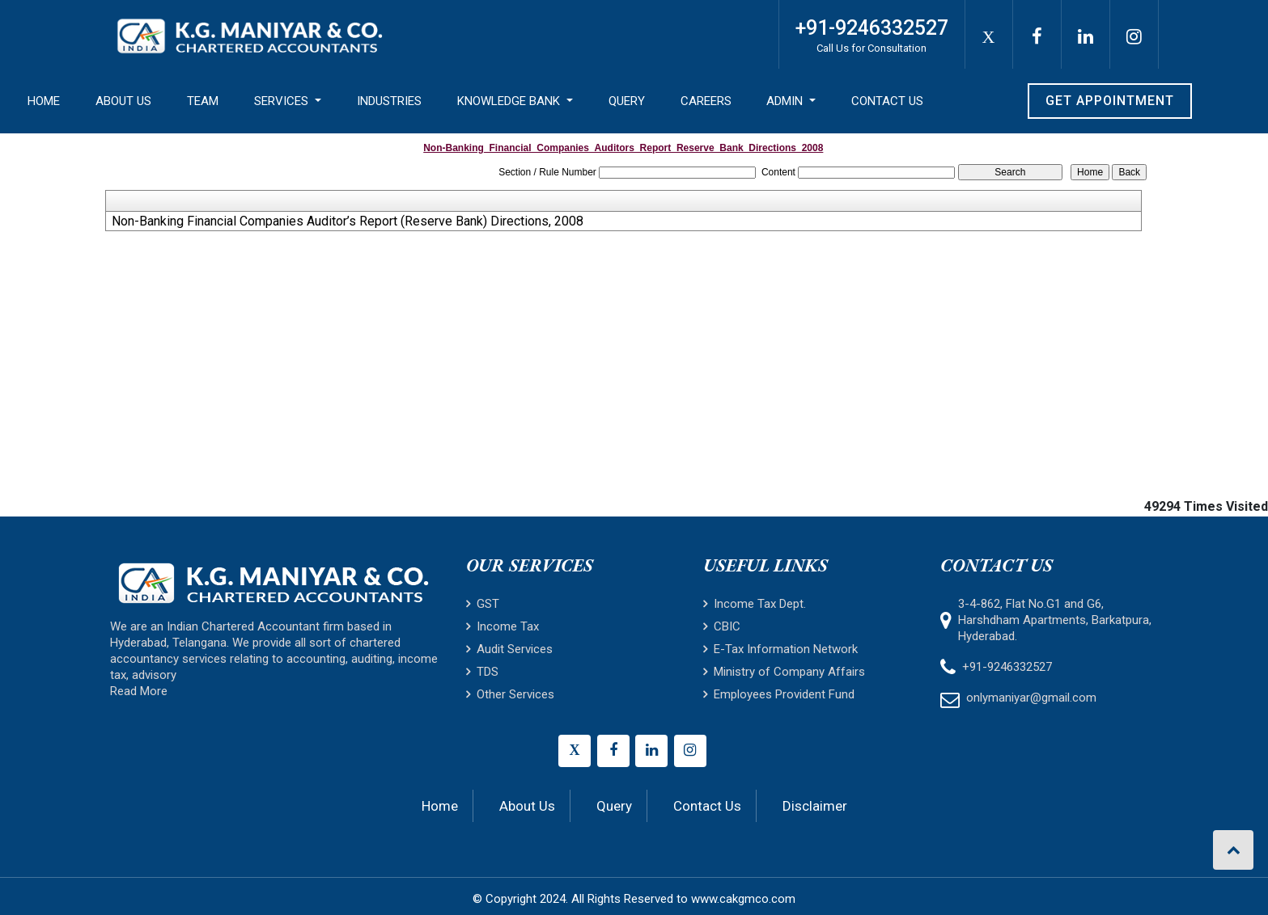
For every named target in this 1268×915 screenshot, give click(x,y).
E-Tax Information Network (780, 649)
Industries (389, 101)
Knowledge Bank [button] (510, 101)
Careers (706, 101)
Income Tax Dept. (754, 604)
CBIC (721, 626)
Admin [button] (786, 101)
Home (44, 101)
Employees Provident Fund (779, 694)
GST (482, 604)
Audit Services (509, 649)
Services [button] (283, 101)
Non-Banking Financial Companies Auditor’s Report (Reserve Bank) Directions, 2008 (347, 221)
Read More (139, 691)
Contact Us (887, 101)
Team (202, 101)
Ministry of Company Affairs (784, 671)
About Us (123, 101)
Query (627, 101)
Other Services (510, 694)
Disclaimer (814, 806)
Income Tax (502, 626)
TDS (482, 671)
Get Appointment (1109, 100)
